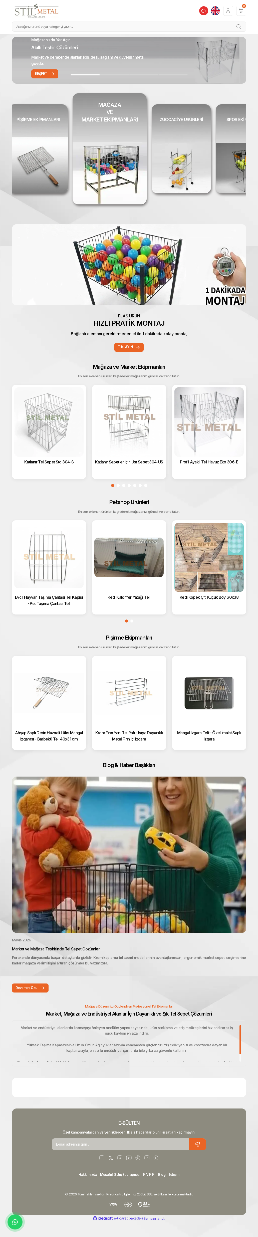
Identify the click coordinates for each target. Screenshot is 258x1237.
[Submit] (197, 1159)
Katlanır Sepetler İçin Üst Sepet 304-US (129, 473)
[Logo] (37, 10)
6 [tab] (140, 498)
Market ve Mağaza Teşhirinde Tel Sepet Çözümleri (56, 962)
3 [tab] (143, 74)
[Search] (129, 27)
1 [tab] (85, 74)
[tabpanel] (129, 60)
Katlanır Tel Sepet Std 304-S (49, 473)
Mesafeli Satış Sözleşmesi (120, 1189)
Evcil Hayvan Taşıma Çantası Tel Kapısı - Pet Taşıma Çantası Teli (49, 612)
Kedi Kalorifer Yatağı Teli (129, 609)
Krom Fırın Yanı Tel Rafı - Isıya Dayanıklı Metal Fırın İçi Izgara (129, 748)
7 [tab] (145, 498)
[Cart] (241, 11)
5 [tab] (134, 498)
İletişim (177, 1189)
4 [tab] (173, 74)
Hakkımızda (85, 1189)
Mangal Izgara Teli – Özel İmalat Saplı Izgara (209, 748)
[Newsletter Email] (129, 1159)
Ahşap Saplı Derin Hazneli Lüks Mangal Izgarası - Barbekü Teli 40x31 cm (49, 748)
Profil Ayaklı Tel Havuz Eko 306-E (209, 473)
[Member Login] (228, 11)
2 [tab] (114, 74)
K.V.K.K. (151, 1189)
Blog (164, 1189)
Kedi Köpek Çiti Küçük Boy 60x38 (209, 609)
